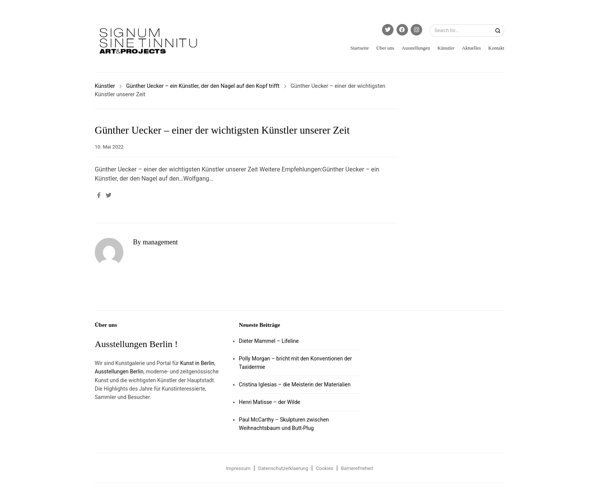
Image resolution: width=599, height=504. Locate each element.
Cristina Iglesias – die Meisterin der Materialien (294, 384)
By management (155, 242)
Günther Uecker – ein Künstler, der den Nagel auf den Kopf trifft (203, 86)
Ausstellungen (415, 48)
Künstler (446, 48)
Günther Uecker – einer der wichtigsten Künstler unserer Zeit (222, 130)
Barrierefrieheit (357, 468)
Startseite (359, 48)
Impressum (238, 468)
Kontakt (496, 48)
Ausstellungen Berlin (119, 371)
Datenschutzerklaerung (283, 468)
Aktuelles (471, 48)
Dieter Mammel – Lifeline (269, 341)
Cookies (324, 468)
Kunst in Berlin (197, 363)
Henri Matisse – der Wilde (269, 402)
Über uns (385, 48)
